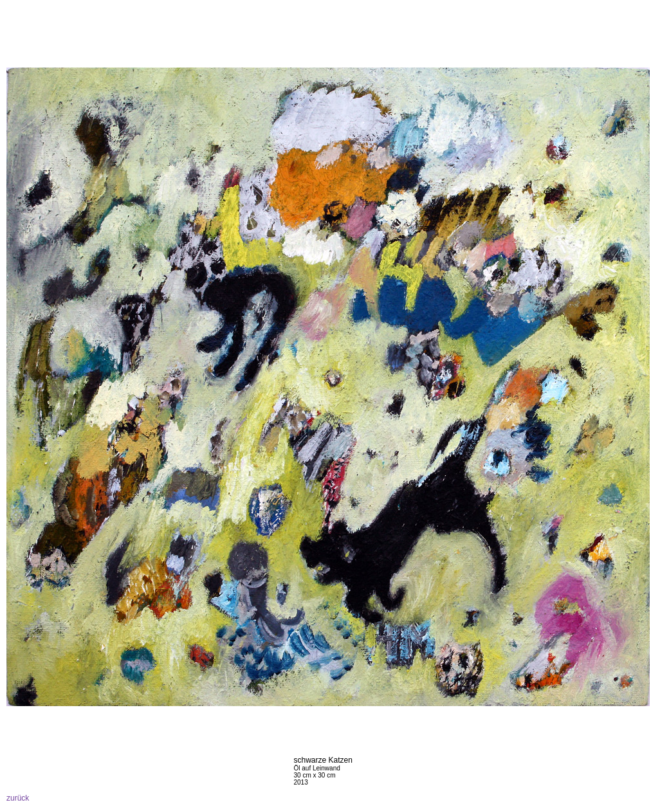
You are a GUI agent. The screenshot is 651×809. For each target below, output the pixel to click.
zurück (17, 798)
